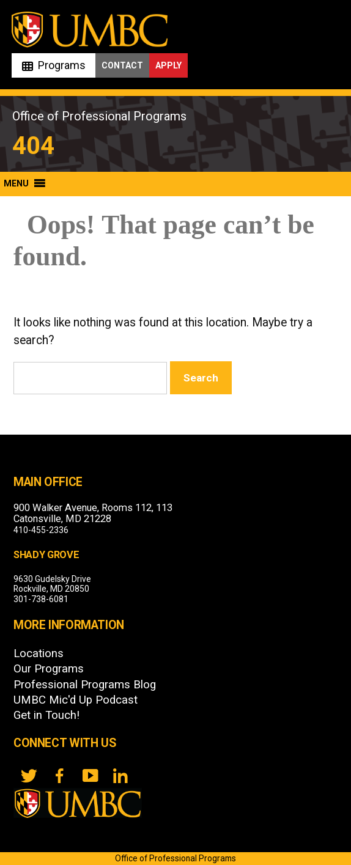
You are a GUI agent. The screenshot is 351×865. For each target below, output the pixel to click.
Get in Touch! (46, 715)
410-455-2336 (40, 530)
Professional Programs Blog (84, 684)
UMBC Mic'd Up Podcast (75, 700)
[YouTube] (90, 776)
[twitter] (28, 776)
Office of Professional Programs (99, 116)
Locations (38, 653)
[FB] (59, 776)
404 (33, 145)
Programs (62, 65)
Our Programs (48, 668)
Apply (168, 65)
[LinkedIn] (120, 776)
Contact (122, 65)
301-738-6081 (40, 599)
